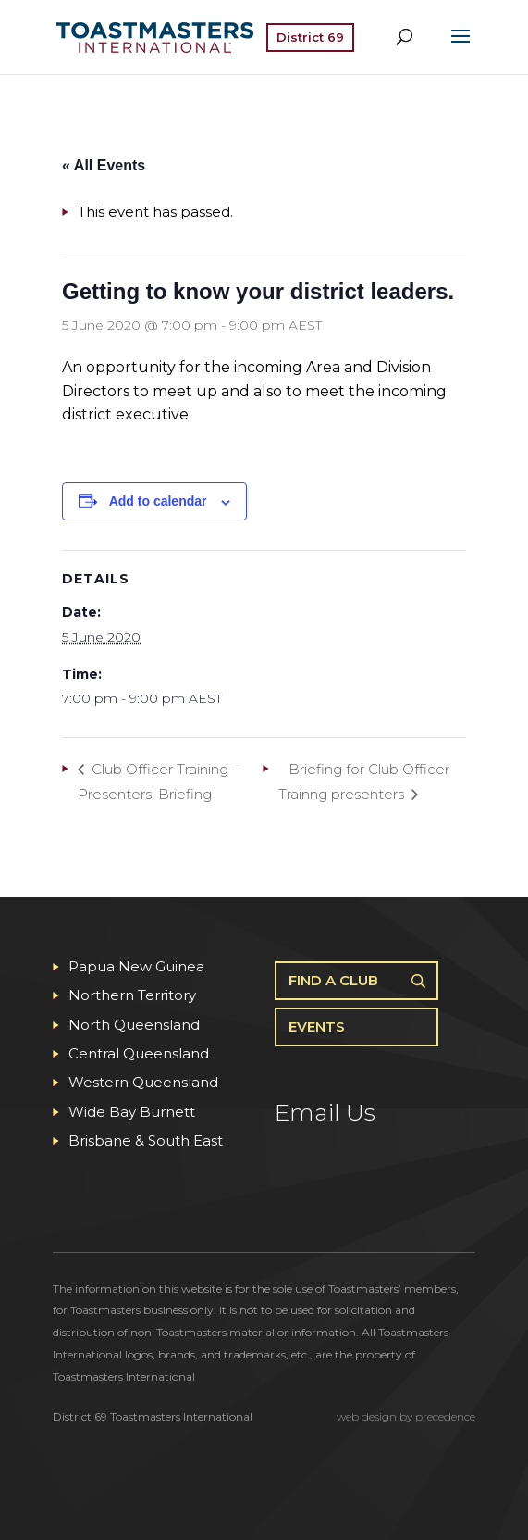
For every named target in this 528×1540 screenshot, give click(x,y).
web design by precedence (406, 1416)
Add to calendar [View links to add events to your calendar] (158, 501)
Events (317, 1026)
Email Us (325, 1112)
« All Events (103, 165)
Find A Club (333, 980)
